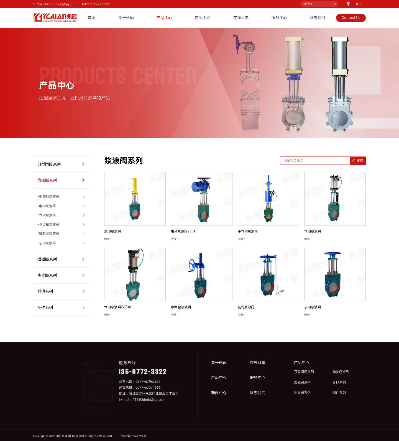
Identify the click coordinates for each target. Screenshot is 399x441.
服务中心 (279, 18)
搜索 (357, 161)
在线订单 (241, 18)
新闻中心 (202, 18)
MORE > (107, 238)
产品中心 (164, 18)
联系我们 (317, 18)
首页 (91, 18)
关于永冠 (126, 18)
